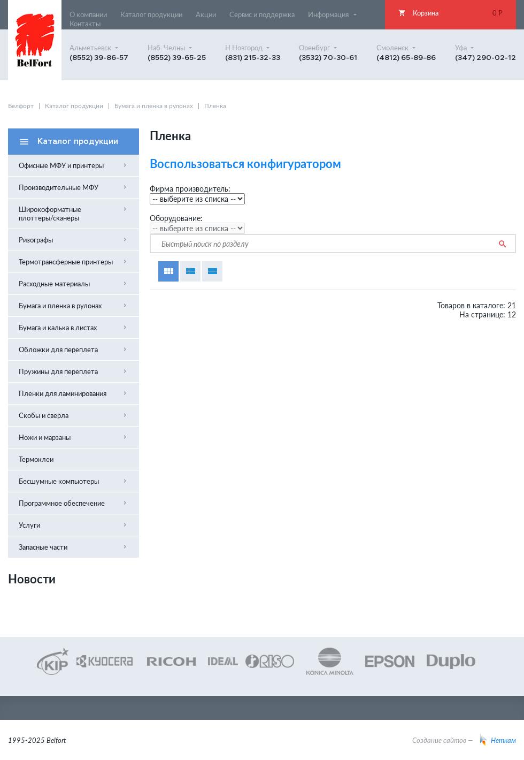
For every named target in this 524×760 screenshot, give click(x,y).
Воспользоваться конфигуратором (245, 163)
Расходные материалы (73, 283)
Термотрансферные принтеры (73, 261)
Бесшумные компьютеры (73, 481)
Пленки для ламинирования (73, 393)
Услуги (73, 525)
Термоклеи (36, 459)
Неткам (498, 740)
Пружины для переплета (73, 371)
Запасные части (73, 547)
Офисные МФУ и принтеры (73, 165)
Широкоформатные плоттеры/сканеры (73, 213)
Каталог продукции (74, 106)
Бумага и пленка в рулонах (153, 106)
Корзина (450, 13)
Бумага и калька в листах (73, 327)
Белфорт (21, 106)
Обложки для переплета (73, 349)
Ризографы (73, 239)
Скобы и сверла (73, 415)
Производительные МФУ (73, 187)
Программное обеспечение (73, 503)
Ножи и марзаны (73, 437)
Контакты (85, 23)
